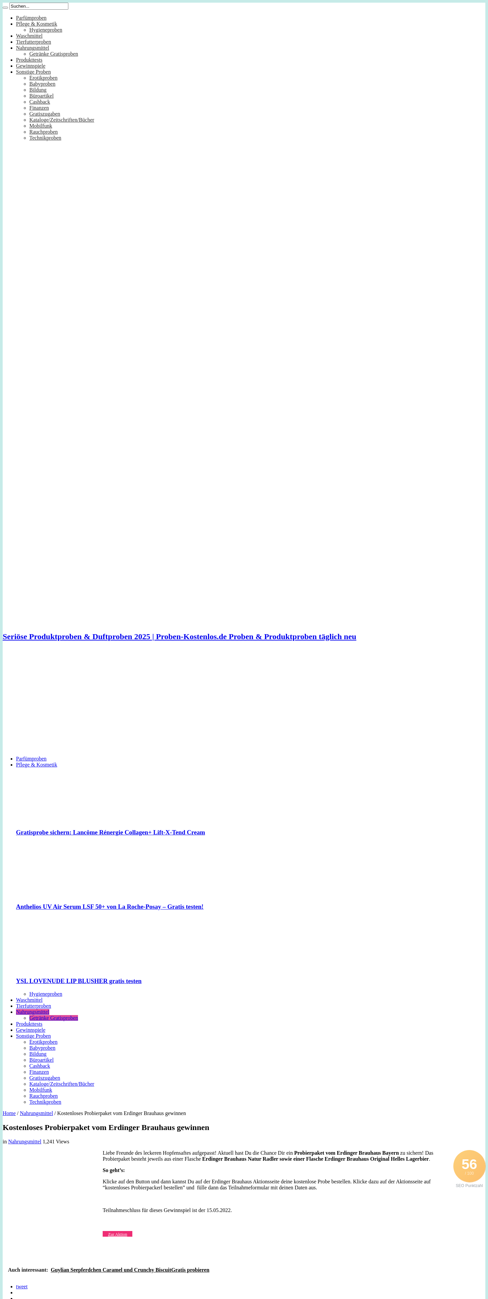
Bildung (38, 90)
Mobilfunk (40, 126)
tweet (22, 1286)
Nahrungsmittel (32, 48)
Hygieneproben (45, 30)
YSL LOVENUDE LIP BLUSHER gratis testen (79, 980)
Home (9, 1113)
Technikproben (45, 138)
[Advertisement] (244, 703)
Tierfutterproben (33, 42)
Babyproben (42, 84)
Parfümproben (31, 18)
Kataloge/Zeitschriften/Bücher (61, 120)
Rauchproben (43, 132)
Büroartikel (41, 96)
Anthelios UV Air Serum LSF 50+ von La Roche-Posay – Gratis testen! (110, 906)
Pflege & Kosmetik (36, 24)
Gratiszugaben (44, 114)
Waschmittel (29, 36)
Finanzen (39, 108)
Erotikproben (43, 78)
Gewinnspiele (30, 66)
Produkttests (29, 60)
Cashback (39, 102)
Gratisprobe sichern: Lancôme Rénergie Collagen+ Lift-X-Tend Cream (110, 832)
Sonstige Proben (33, 72)
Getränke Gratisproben (53, 54)
